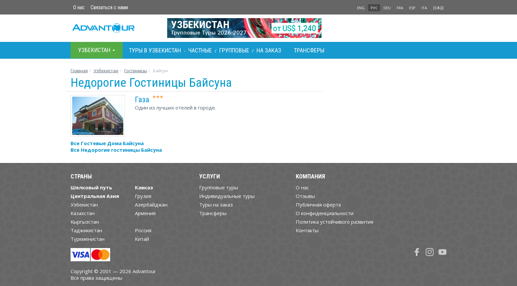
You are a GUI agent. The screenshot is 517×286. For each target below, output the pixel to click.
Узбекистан (106, 71)
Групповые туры (218, 187)
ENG (361, 7)
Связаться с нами (109, 7)
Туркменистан (88, 239)
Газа (142, 99)
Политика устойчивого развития (334, 221)
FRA (400, 7)
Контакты (307, 230)
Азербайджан (151, 204)
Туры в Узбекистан (155, 50)
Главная (79, 71)
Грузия (143, 196)
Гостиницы (135, 71)
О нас (79, 7)
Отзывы (305, 196)
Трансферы (309, 50)
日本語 (438, 7)
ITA (424, 7)
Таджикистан (86, 230)
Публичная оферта (318, 204)
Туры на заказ (216, 204)
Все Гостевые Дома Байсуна (107, 143)
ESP (412, 7)
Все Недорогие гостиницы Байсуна (116, 149)
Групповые (234, 50)
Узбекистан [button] (96, 50)
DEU (387, 7)
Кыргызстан (85, 221)
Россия (143, 230)
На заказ (269, 50)
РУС (374, 7)
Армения (145, 213)
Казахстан (83, 213)
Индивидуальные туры (227, 196)
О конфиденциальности (324, 213)
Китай (142, 239)
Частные (200, 50)
